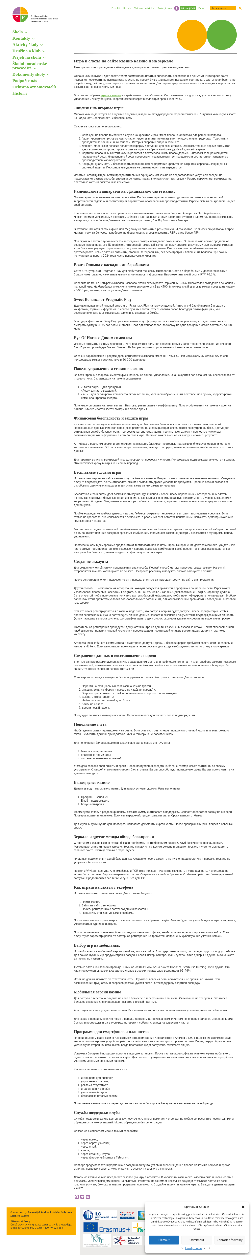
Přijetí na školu (27, 57)
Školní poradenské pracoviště (30, 65)
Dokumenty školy (29, 74)
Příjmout (164, 1240)
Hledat (240, 8)
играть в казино (111, 95)
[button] (243, 1207)
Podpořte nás (25, 80)
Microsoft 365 (188, 8)
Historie (20, 93)
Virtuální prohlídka (144, 8)
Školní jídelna (165, 8)
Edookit (116, 8)
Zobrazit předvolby (229, 1240)
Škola (18, 31)
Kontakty (21, 38)
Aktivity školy (25, 44)
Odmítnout (196, 1240)
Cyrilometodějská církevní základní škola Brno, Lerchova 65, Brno (44, 18)
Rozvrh (127, 8)
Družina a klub (27, 50)
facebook (176, 8)
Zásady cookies (193, 1248)
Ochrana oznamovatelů (34, 86)
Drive (201, 8)
